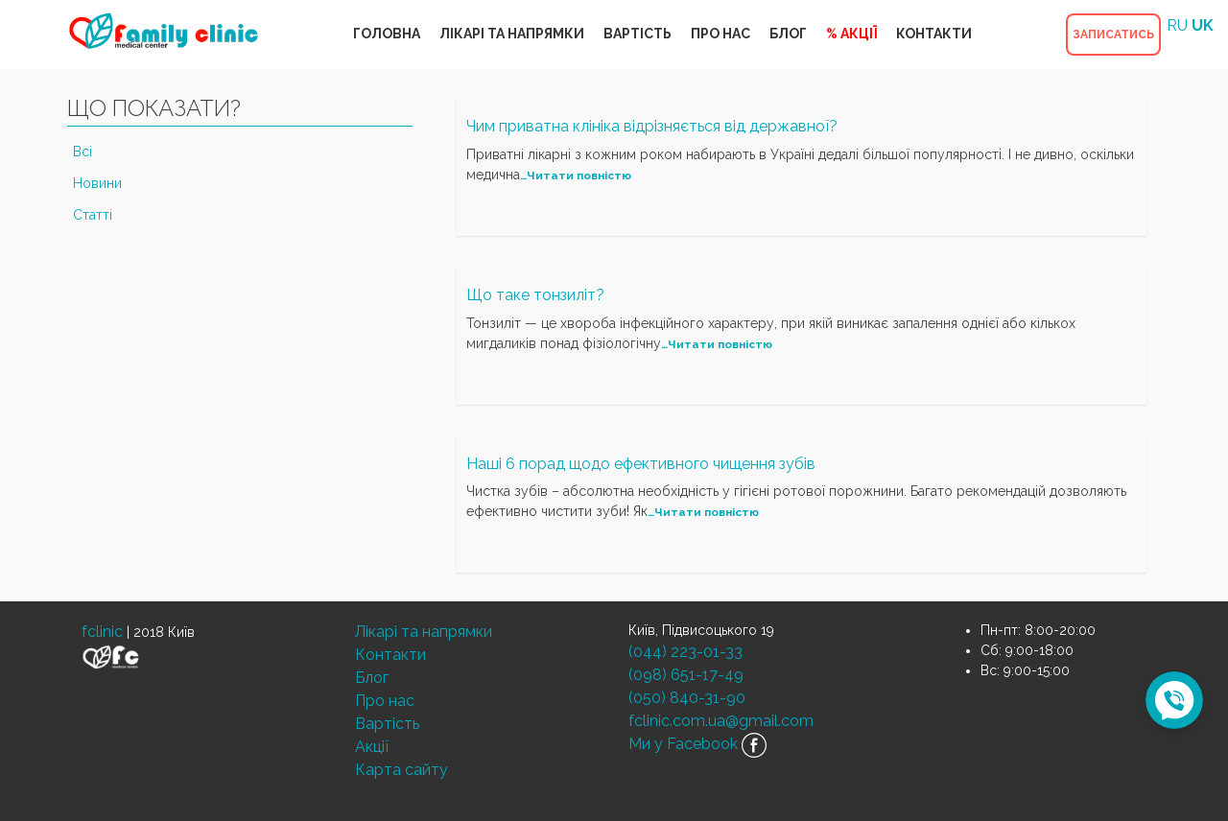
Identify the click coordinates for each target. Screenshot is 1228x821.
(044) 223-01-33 (685, 652)
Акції (372, 747)
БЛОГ (788, 33)
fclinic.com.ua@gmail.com (721, 721)
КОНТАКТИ (934, 33)
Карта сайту (401, 770)
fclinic (102, 631)
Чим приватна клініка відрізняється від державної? (652, 126)
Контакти (390, 654)
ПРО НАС (720, 33)
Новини (97, 183)
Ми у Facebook (697, 745)
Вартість (387, 724)
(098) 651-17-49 (686, 675)
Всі (82, 151)
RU (1177, 25)
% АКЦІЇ (851, 33)
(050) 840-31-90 (686, 698)
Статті (92, 215)
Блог (372, 678)
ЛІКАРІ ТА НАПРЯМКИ (511, 33)
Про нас (384, 701)
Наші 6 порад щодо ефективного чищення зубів (640, 464)
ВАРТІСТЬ (637, 33)
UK (1203, 25)
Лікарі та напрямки (423, 631)
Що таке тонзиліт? (535, 295)
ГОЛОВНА (386, 33)
